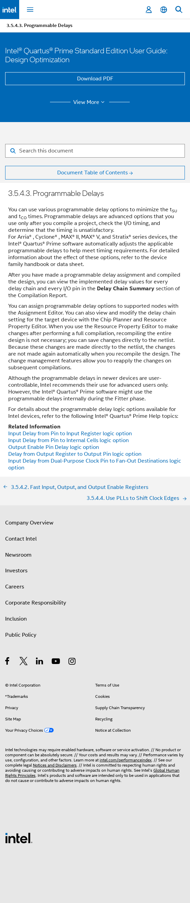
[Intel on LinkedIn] (40, 662)
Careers (14, 586)
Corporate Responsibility (35, 602)
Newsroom (18, 555)
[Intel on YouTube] (56, 662)
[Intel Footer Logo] (19, 837)
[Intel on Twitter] (23, 662)
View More (89, 102)
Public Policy (20, 635)
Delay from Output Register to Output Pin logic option (74, 454)
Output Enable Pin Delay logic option (53, 447)
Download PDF (95, 78)
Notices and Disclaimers (55, 765)
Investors (16, 570)
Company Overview (29, 522)
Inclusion (16, 618)
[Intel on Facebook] (7, 662)
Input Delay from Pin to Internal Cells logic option (68, 440)
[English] (164, 9)
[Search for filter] (95, 151)
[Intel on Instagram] (72, 662)
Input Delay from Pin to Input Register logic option (70, 433)
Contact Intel (21, 538)
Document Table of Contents (92, 172)
